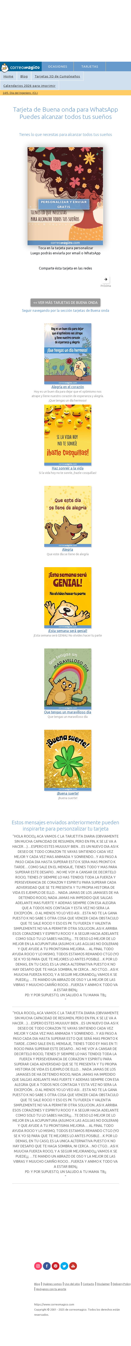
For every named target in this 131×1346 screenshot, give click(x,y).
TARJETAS (89, 66)
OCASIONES (57, 66)
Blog (24, 76)
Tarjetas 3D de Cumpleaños (57, 76)
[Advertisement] (86, 30)
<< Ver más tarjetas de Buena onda (65, 302)
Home (8, 76)
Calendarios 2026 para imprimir (29, 85)
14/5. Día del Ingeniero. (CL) (20, 93)
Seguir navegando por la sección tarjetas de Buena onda (65, 310)
